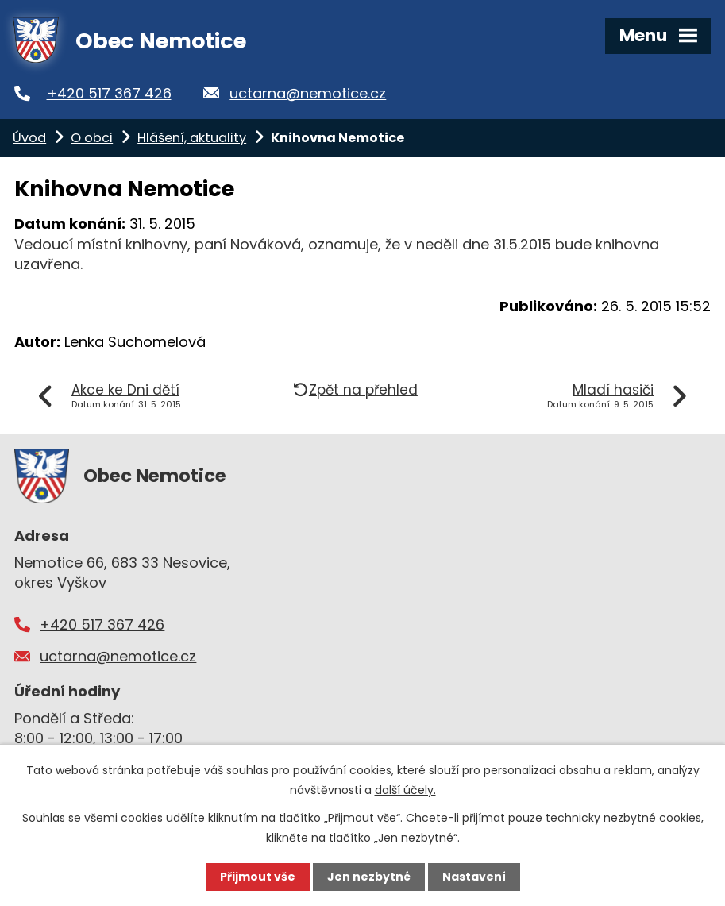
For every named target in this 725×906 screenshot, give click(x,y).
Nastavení (474, 877)
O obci (92, 138)
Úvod (29, 138)
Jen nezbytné (369, 877)
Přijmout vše (257, 877)
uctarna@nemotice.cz (307, 93)
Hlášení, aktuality (191, 138)
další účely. (405, 790)
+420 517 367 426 (109, 93)
